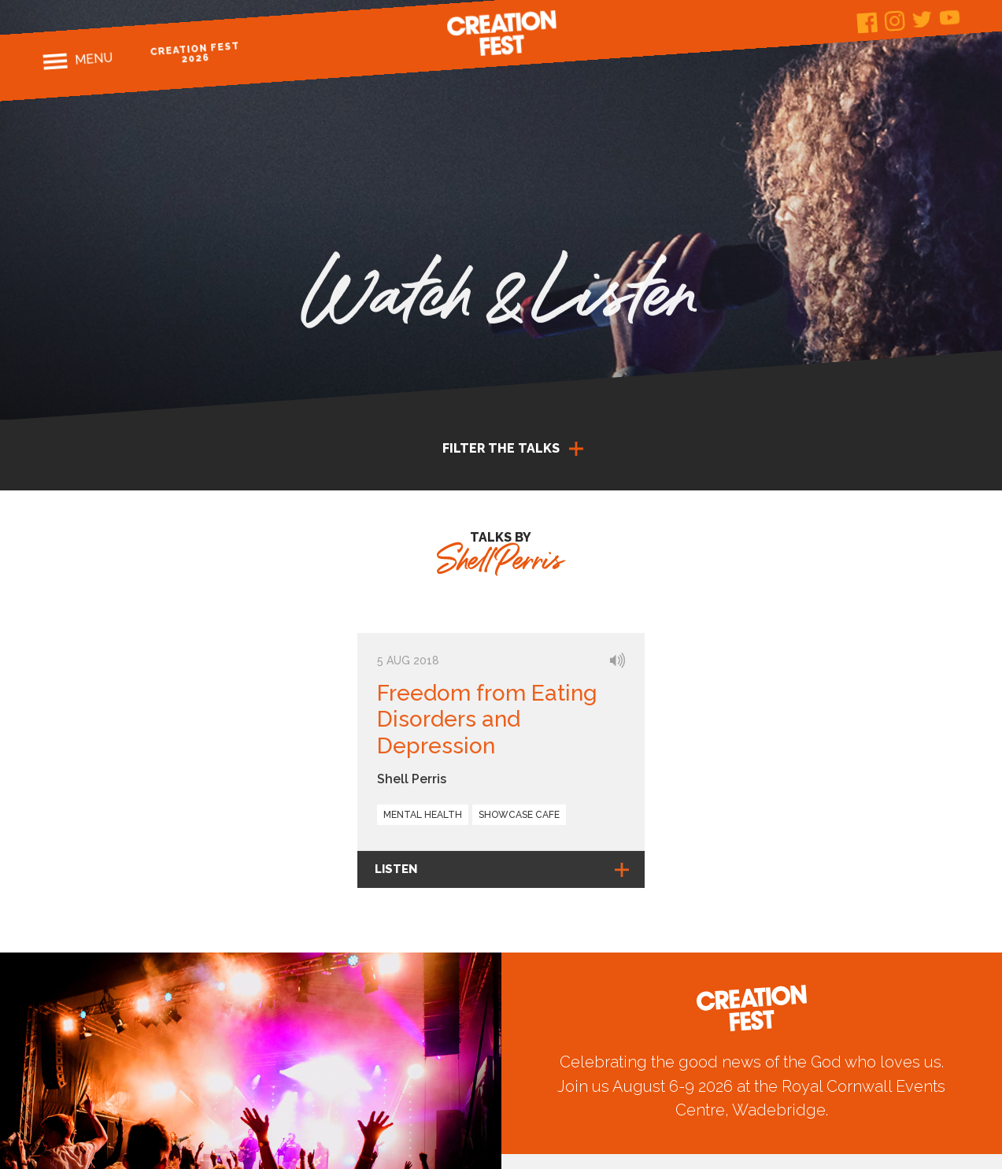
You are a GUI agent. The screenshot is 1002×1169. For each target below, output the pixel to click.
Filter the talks (501, 448)
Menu (93, 59)
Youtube (949, 17)
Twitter (922, 19)
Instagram (894, 20)
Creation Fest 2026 (195, 52)
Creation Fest (501, 33)
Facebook (867, 23)
